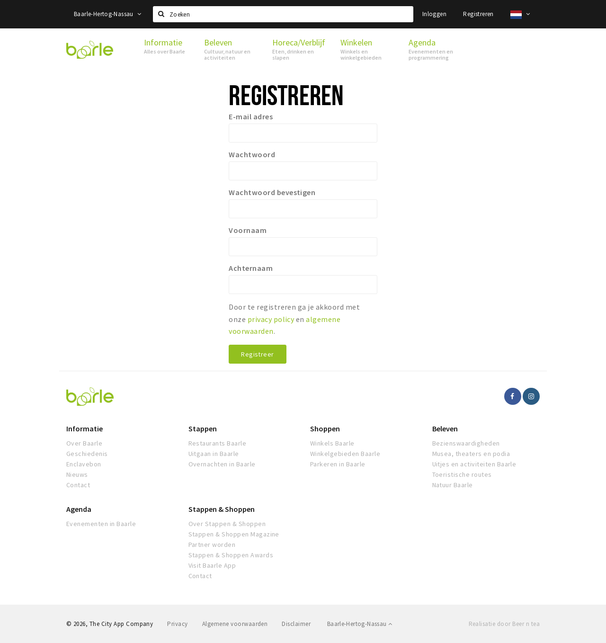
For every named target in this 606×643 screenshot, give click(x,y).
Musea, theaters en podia (471, 453)
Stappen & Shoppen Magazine (233, 534)
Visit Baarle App (212, 565)
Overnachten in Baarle (222, 464)
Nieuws (77, 474)
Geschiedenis (87, 453)
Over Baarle (84, 443)
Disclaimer (296, 624)
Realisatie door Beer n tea (504, 624)
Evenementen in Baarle (101, 523)
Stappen (202, 428)
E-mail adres (251, 116)
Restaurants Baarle (217, 443)
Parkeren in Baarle (337, 464)
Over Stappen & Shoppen (227, 523)
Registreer (257, 354)
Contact (78, 485)
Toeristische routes (462, 474)
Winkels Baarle (332, 443)
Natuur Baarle (452, 485)
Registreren (478, 14)
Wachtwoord (252, 154)
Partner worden (212, 544)
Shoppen (325, 428)
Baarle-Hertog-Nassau (108, 14)
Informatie (84, 428)
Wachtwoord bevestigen (272, 192)
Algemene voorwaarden (235, 624)
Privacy (177, 624)
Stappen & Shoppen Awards (231, 555)
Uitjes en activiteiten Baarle (474, 464)
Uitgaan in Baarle (213, 453)
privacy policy (271, 319)
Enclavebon (83, 464)
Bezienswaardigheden (466, 443)
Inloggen (434, 14)
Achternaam (251, 268)
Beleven (445, 428)
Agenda (78, 509)
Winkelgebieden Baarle (345, 453)
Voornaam (248, 230)
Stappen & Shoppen (221, 509)
